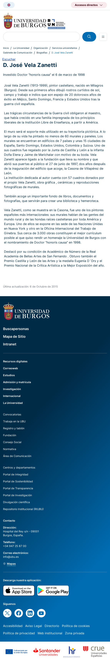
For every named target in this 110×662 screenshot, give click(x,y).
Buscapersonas (16, 329)
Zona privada (74, 633)
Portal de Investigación (17, 495)
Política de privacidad (19, 633)
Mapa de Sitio (14, 336)
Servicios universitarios (64, 48)
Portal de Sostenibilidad (18, 481)
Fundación (9, 435)
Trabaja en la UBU (14, 421)
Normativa (9, 449)
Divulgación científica (16, 502)
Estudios (9, 375)
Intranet (9, 344)
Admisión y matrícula (17, 382)
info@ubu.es (11, 556)
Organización (40, 48)
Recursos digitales (15, 361)
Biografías (42, 52)
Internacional (12, 396)
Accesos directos (86, 5)
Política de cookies (76, 626)
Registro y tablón (13, 428)
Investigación (12, 389)
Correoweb (10, 368)
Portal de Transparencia (18, 488)
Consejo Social (12, 442)
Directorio (52, 626)
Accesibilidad (12, 626)
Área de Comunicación (17, 456)
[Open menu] (103, 37)
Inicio (6, 48)
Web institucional (50, 633)
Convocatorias (12, 414)
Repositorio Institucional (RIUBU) (23, 509)
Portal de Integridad (15, 474)
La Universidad (21, 48)
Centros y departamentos (19, 467)
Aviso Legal (33, 626)
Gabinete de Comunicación (17, 52)
